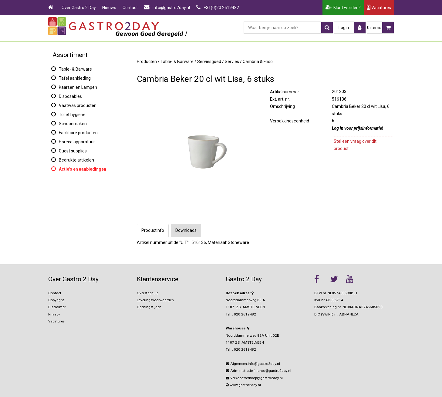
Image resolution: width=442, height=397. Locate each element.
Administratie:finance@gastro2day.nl (258, 371)
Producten (147, 61)
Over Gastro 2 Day (79, 7)
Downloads (186, 230)
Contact (130, 7)
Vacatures (379, 7)
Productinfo (152, 230)
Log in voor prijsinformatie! (357, 128)
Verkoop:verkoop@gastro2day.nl (254, 378)
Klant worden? (343, 7)
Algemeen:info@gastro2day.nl (253, 364)
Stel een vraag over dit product (355, 145)
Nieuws (109, 7)
